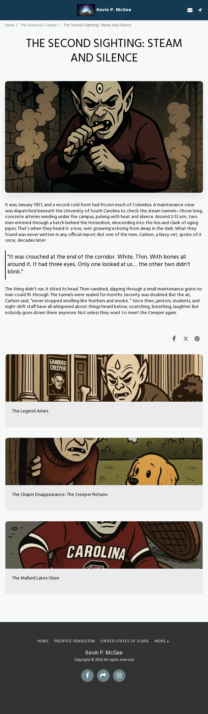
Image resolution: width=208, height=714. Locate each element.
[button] (7, 10)
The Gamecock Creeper (39, 25)
